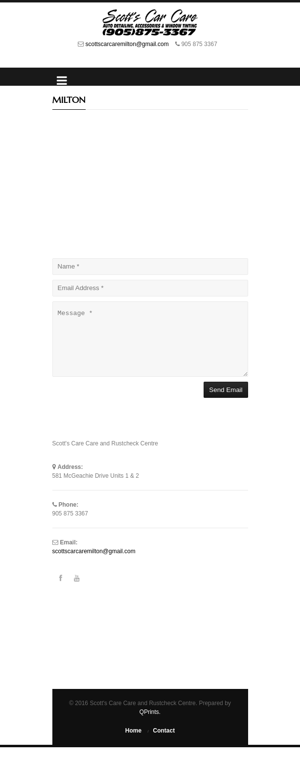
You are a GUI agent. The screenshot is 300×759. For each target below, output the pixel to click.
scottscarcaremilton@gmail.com (128, 44)
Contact (164, 742)
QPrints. (150, 723)
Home (133, 742)
